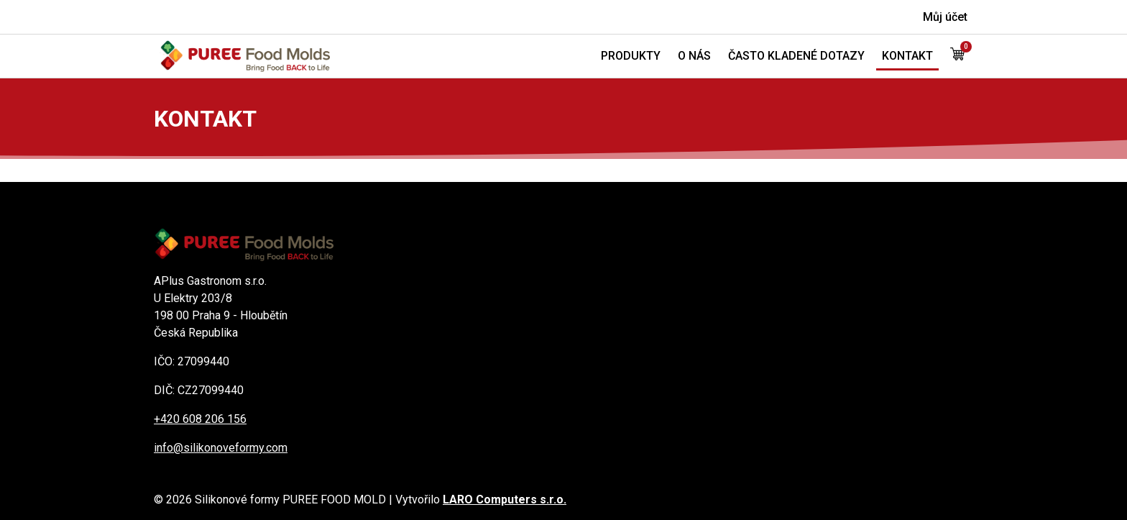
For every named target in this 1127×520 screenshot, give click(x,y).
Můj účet (945, 17)
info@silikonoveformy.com (221, 448)
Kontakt (907, 56)
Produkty (631, 56)
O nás (694, 56)
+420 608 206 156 (200, 419)
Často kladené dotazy (796, 56)
